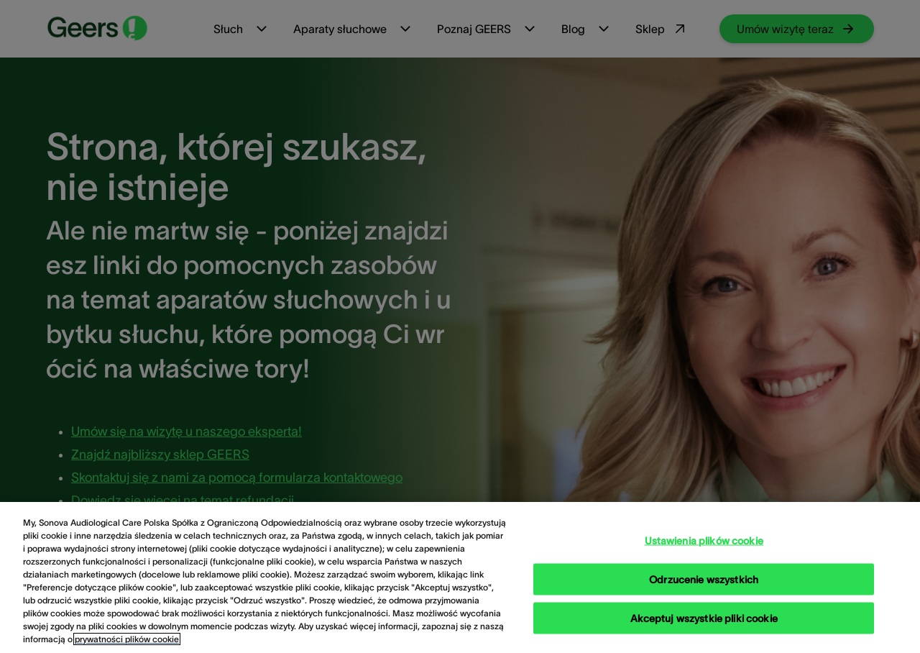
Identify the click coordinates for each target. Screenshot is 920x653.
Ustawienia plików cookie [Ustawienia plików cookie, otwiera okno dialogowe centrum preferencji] (704, 555)
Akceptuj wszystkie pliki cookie (704, 633)
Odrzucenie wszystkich (703, 594)
